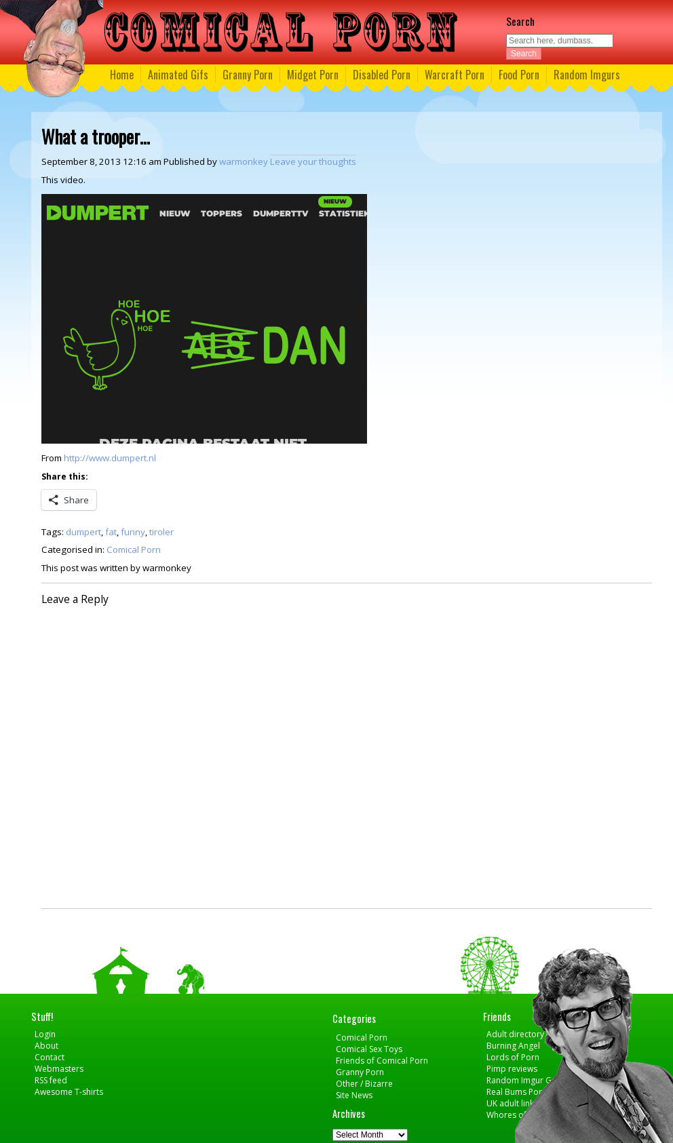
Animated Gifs (178, 74)
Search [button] (524, 53)
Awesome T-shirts (69, 1092)
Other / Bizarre (364, 1083)
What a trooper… (95, 136)
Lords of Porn (512, 1057)
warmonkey (243, 161)
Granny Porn (248, 74)
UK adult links (512, 1103)
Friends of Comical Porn (382, 1060)
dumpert (83, 532)
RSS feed (51, 1080)
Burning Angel (513, 1045)
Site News (354, 1095)
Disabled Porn (381, 74)
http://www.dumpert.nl (110, 458)
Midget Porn (313, 74)
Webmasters (59, 1068)
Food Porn (519, 74)
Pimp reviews (511, 1068)
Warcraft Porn (454, 74)
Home (122, 74)
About (46, 1045)
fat (111, 532)
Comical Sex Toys (369, 1049)
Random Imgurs (587, 74)
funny (133, 532)
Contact (49, 1057)
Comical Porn (134, 549)
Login (45, 1034)
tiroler (161, 532)
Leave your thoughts (313, 161)
